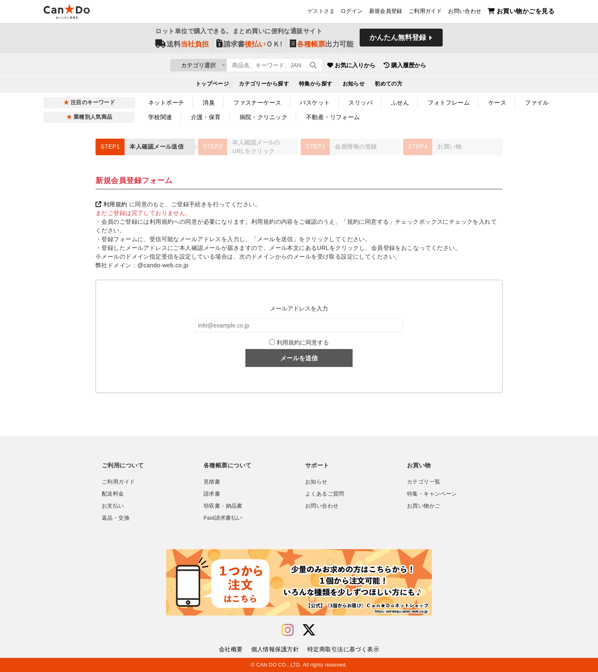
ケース (497, 102)
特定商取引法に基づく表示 (343, 649)
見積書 (211, 482)
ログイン (352, 13)
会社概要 (231, 649)
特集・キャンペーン (432, 494)
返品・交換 (116, 518)
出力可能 (321, 46)
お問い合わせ (464, 13)
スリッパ (360, 102)
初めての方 (388, 85)
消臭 (209, 102)
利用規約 (111, 204)
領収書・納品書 (223, 506)
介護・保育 (206, 117)
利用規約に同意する (303, 342)
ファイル (537, 102)
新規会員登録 (385, 13)
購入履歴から (453, 66)
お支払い (113, 506)
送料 (182, 46)
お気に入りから (400, 66)
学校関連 (160, 117)
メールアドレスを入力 (299, 308)
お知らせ (354, 85)
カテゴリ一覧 (423, 482)
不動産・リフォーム (333, 117)
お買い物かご (423, 506)
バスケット (315, 102)
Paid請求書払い (223, 518)
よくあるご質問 (324, 494)
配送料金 (113, 494)
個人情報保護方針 (275, 649)
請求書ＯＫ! (249, 46)
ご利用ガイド (425, 13)
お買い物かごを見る (521, 12)
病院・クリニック (263, 117)
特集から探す (316, 85)
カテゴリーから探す (264, 85)
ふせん (400, 102)
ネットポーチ (166, 102)
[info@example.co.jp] (299, 325)
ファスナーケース (257, 102)
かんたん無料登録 (398, 40)
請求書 (211, 494)
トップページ (212, 85)
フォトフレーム (449, 102)
